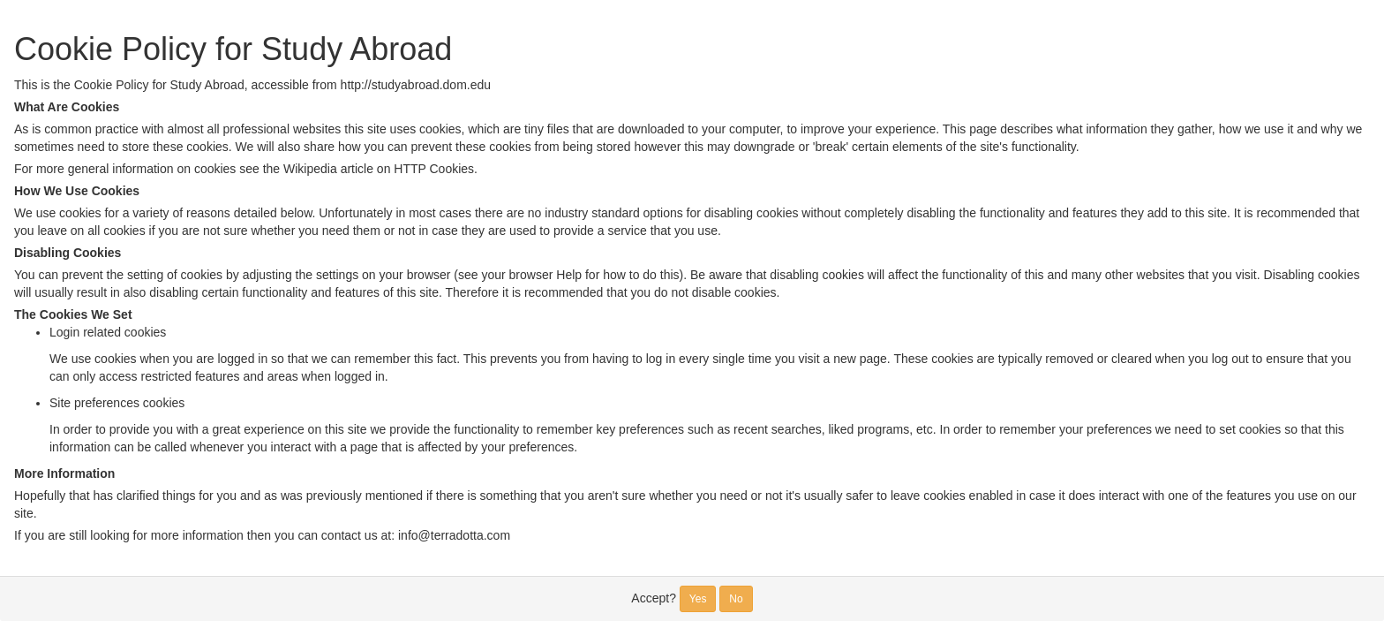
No (735, 599)
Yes (698, 599)
